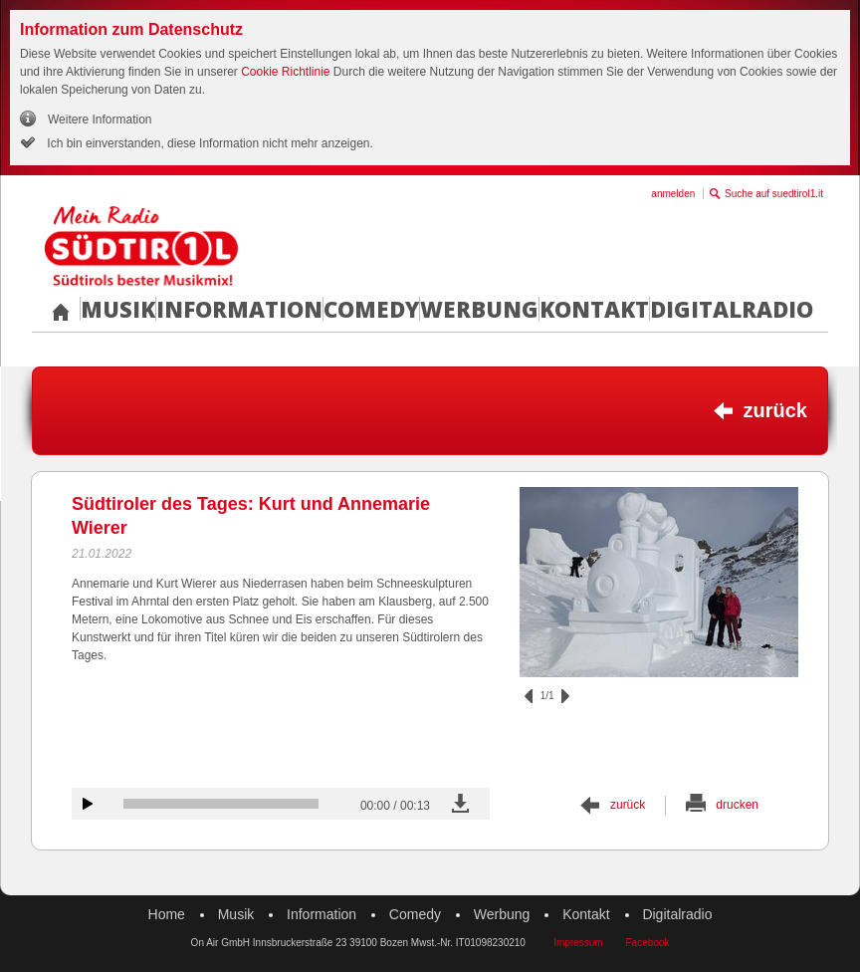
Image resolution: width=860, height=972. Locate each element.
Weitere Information (100, 119)
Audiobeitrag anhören (88, 804)
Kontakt (594, 309)
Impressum (577, 942)
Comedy (371, 309)
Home (166, 914)
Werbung (479, 309)
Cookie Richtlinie (285, 72)
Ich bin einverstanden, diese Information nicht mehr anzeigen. (208, 143)
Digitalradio (731, 309)
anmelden (673, 193)
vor (565, 696)
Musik (118, 309)
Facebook (647, 942)
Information (239, 309)
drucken (737, 805)
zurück (775, 410)
